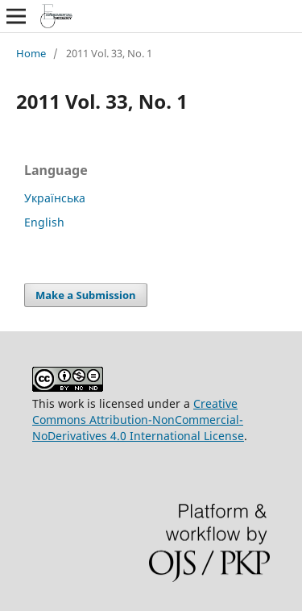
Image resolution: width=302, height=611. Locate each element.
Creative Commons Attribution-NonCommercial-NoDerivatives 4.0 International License (138, 419)
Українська (54, 198)
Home (31, 53)
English (44, 222)
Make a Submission (85, 295)
